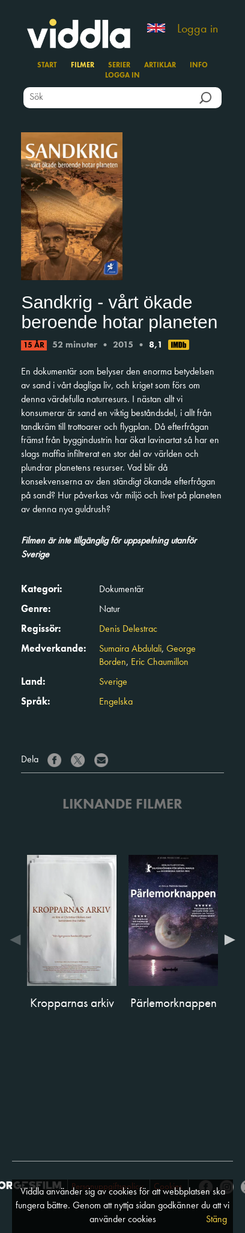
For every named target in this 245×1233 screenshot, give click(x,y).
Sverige (113, 682)
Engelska (116, 702)
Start (47, 65)
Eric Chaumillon (160, 662)
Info (199, 65)
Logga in (197, 29)
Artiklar (160, 65)
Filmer (82, 65)
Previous (18, 940)
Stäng (216, 1220)
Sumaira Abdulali (130, 649)
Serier (119, 65)
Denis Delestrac (128, 629)
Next (227, 940)
